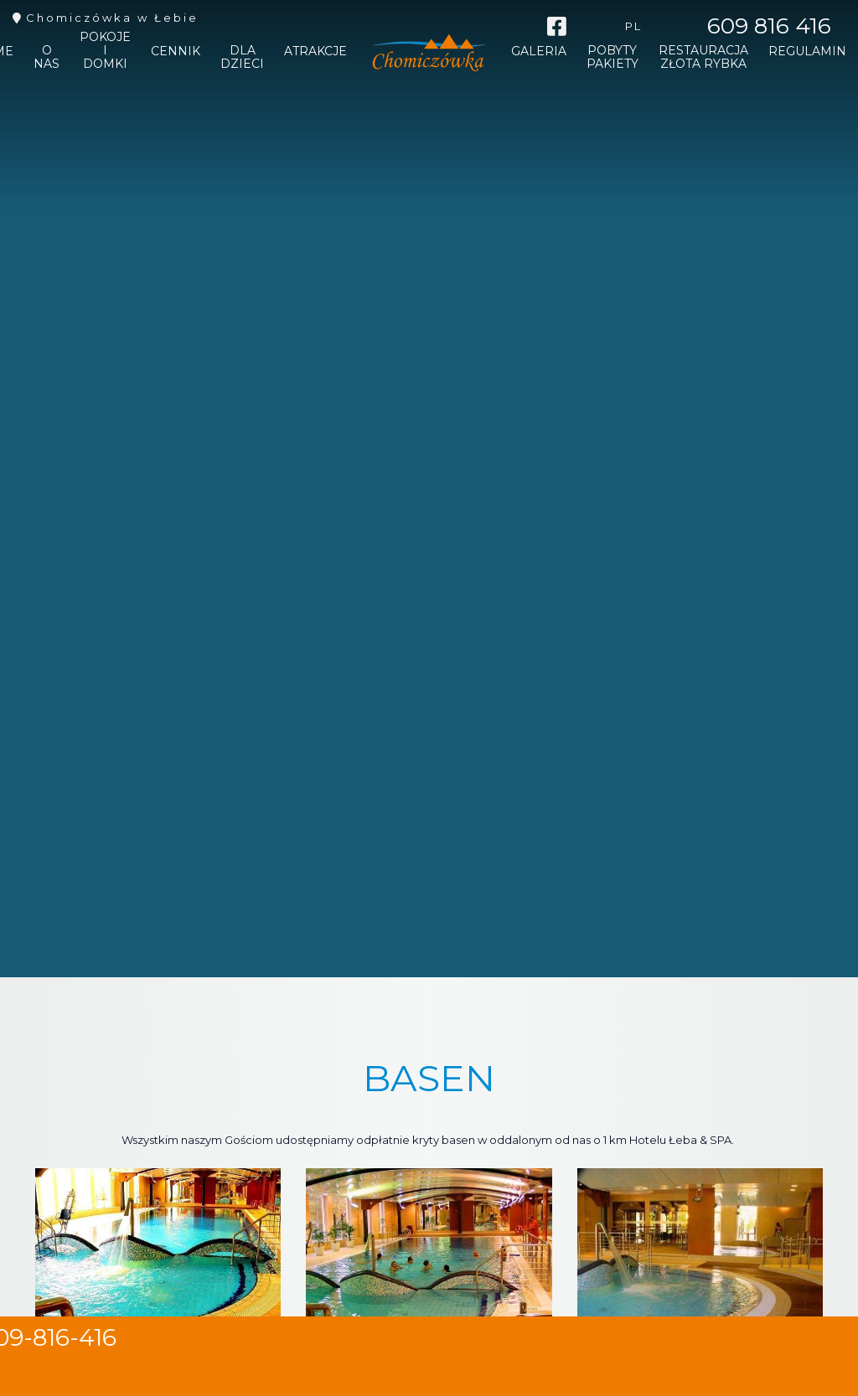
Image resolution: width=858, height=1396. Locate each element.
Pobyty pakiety (612, 58)
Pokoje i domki (105, 52)
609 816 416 (769, 26)
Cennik (175, 52)
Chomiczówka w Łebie (112, 17)
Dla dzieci (242, 58)
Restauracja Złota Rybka (703, 58)
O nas (46, 58)
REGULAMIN (807, 52)
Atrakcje (315, 52)
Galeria (538, 52)
